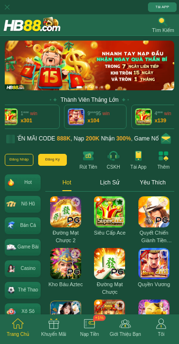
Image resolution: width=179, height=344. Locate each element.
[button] (163, 24)
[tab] (18, 329)
